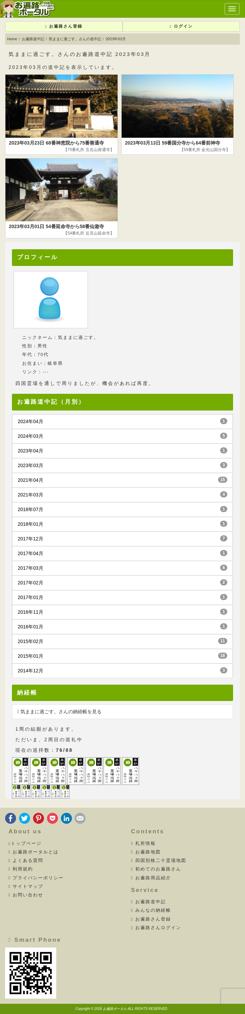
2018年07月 (122, 509)
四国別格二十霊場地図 (158, 860)
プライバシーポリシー (36, 878)
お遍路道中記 (33, 39)
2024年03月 (122, 436)
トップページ (25, 843)
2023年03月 (122, 465)
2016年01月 (122, 626)
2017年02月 (122, 582)
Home (12, 39)
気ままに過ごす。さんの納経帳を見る (59, 711)
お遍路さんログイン (156, 927)
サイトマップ (26, 886)
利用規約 (21, 869)
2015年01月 (122, 656)
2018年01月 (122, 524)
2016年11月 (122, 612)
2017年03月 (122, 568)
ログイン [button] (181, 26)
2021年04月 (122, 480)
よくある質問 (26, 860)
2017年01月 (122, 597)
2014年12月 (122, 670)
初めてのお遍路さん (156, 869)
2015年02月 (122, 641)
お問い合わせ (26, 895)
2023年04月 (122, 450)
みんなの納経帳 (151, 910)
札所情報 (143, 843)
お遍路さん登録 (63, 26)
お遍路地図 (146, 852)
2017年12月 (122, 538)
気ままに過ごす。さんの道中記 (75, 39)
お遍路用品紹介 (151, 878)
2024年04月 (122, 421)
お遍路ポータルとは (34, 852)
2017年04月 (122, 553)
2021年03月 (122, 494)
